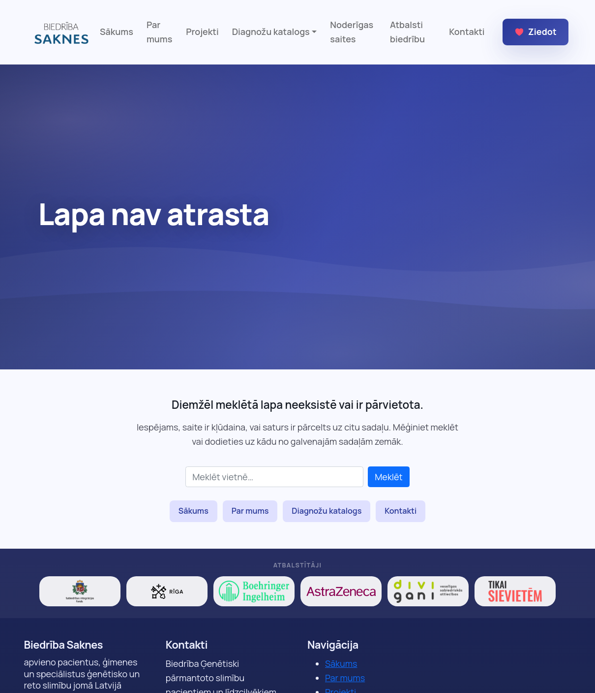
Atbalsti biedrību (407, 32)
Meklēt (389, 477)
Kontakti (466, 31)
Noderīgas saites (351, 32)
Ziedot (535, 31)
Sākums (116, 31)
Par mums (159, 32)
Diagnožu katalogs (326, 510)
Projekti (202, 31)
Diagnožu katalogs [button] (271, 31)
